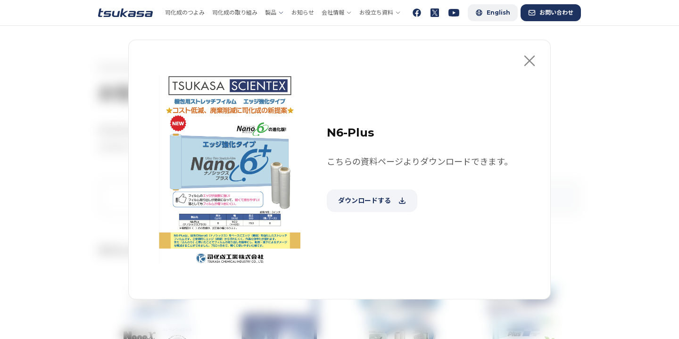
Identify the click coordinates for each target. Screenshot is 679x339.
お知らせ (302, 12)
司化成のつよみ (185, 12)
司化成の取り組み (234, 12)
